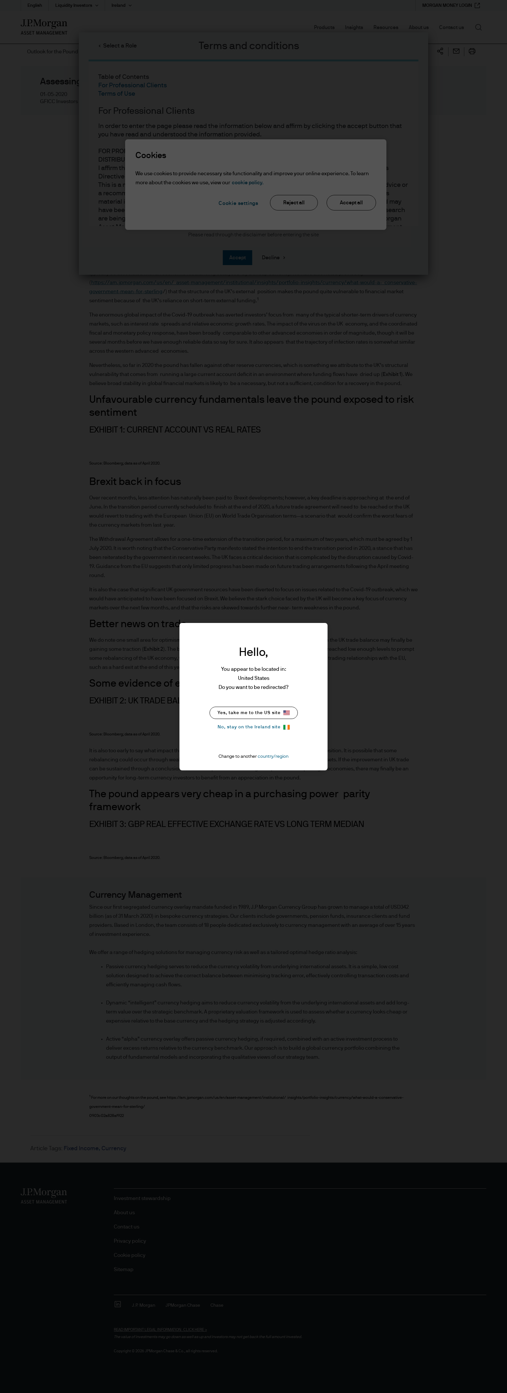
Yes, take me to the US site (254, 712)
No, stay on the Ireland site (254, 727)
